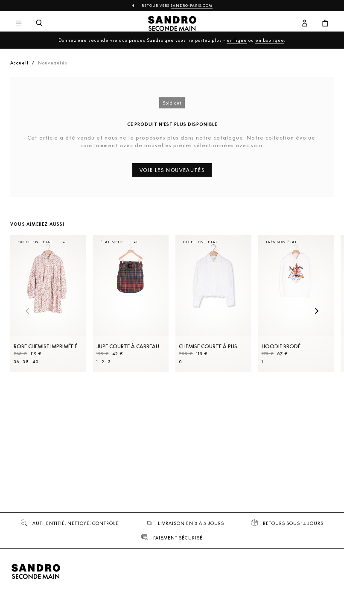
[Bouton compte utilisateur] (304, 23)
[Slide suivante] (316, 311)
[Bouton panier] (325, 23)
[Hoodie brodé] (296, 303)
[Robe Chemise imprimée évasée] (48, 303)
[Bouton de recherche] (39, 23)
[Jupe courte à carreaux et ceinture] (131, 303)
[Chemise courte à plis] (213, 303)
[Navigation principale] (18, 23)
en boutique (269, 40)
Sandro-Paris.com (192, 5)
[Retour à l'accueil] (172, 23)
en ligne (237, 40)
